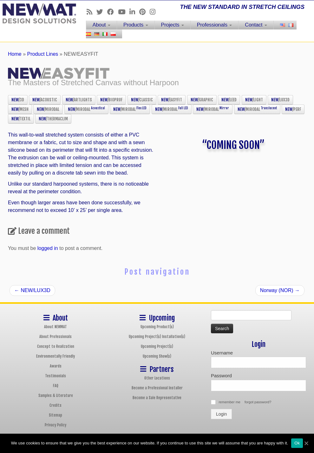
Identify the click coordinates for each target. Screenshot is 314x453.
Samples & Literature (55, 395)
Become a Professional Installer (157, 388)
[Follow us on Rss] (91, 12)
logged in (47, 248)
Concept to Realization (55, 346)
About (101, 25)
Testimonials (55, 375)
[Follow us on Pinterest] (144, 12)
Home (15, 54)
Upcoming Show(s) (157, 356)
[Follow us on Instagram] (155, 12)
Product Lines (42, 54)
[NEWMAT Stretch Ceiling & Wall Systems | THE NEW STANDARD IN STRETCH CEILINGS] (37, 13)
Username (222, 352)
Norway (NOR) (280, 290)
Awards (56, 366)
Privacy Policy (55, 425)
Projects (172, 25)
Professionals (214, 25)
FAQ (55, 385)
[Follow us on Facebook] (112, 12)
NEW (17, 99)
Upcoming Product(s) (157, 326)
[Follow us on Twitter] (101, 12)
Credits (55, 405)
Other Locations (157, 378)
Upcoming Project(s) (157, 346)
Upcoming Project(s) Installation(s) (157, 336)
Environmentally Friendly (55, 356)
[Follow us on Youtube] (123, 12)
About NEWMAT (55, 326)
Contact (256, 25)
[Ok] (306, 443)
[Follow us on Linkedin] (134, 12)
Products (135, 25)
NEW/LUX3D (32, 290)
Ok (297, 443)
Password (221, 375)
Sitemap (55, 415)
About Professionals (55, 336)
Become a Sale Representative (157, 397)
